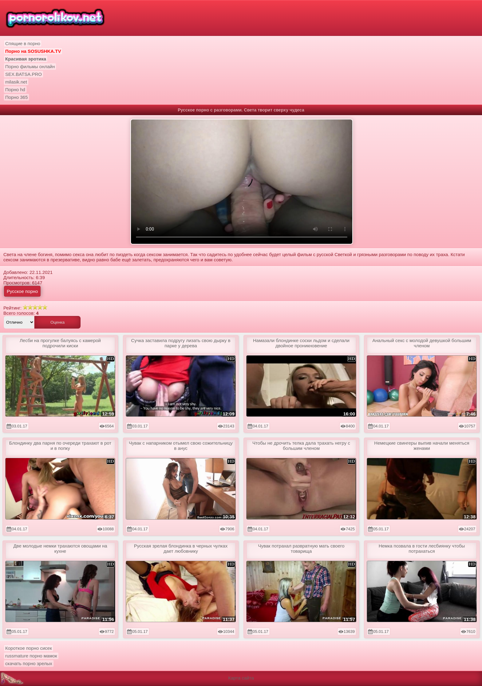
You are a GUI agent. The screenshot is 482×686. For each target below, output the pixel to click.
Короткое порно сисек (28, 648)
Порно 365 (16, 97)
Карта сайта (241, 677)
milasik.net (16, 81)
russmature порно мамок (31, 655)
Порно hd (15, 89)
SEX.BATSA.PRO (23, 74)
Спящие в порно (22, 43)
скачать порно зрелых (28, 663)
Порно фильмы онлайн (30, 66)
